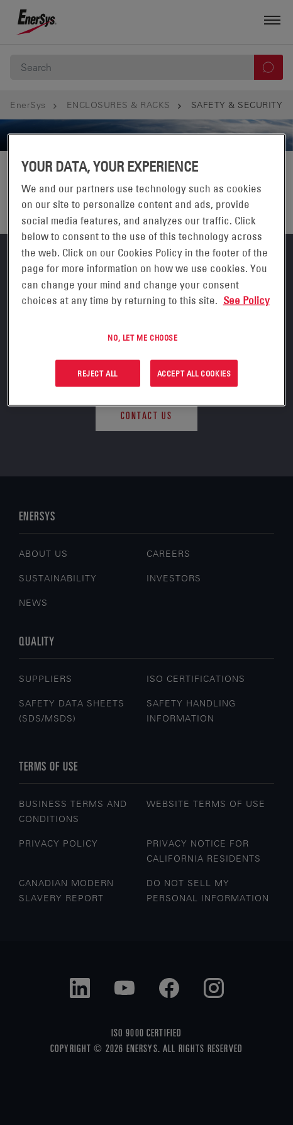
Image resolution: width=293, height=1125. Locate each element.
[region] (147, 270)
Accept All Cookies (194, 373)
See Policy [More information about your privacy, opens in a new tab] (246, 300)
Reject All (97, 373)
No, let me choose (142, 337)
